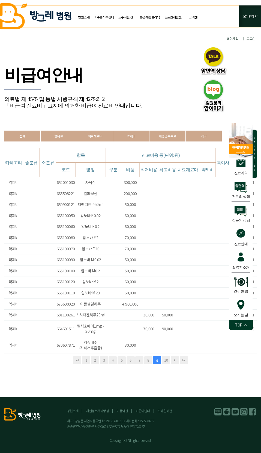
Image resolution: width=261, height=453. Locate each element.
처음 (77, 360)
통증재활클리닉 (150, 17)
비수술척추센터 (104, 17)
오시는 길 (241, 315)
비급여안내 (143, 410)
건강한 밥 (241, 291)
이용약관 (122, 410)
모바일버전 (165, 410)
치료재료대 (95, 136)
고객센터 (194, 17)
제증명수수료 (167, 136)
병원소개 (83, 17)
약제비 (131, 136)
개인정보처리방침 (97, 410)
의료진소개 (240, 268)
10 (166, 360)
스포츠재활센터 (174, 17)
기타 (203, 136)
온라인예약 (250, 16)
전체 (22, 136)
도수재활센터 (127, 17)
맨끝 (184, 360)
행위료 (58, 136)
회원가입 (232, 38)
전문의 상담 (241, 197)
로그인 (251, 38)
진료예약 (241, 173)
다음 (175, 360)
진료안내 (241, 244)
